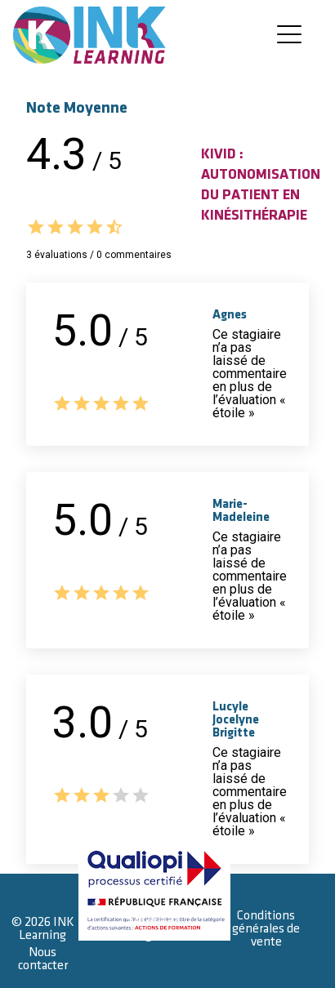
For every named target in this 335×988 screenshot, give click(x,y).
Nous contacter (43, 959)
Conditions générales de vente (266, 929)
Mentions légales (154, 928)
